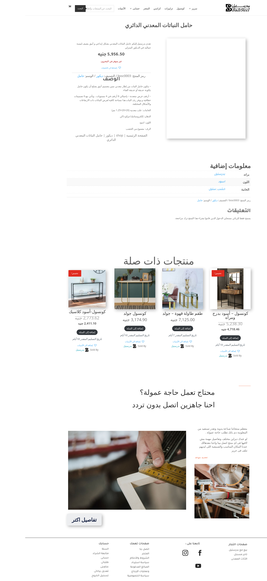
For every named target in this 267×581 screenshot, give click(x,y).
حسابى (110, 9)
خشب (196, 189)
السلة (80, 549)
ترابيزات (143, 9)
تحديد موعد (176, 457)
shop (94, 135)
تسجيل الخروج (74, 576)
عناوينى (79, 567)
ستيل (187, 189)
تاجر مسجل (215, 554)
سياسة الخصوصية (113, 576)
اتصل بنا (119, 549)
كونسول (155, 9)
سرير (169, 9)
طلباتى (79, 562)
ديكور (84, 135)
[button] (86, 68)
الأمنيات (96, 9)
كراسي (132, 9)
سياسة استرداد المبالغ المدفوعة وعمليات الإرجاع (114, 567)
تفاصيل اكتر (59, 519)
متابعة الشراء (75, 553)
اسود (196, 181)
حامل (174, 200)
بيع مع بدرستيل (213, 550)
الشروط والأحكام (114, 558)
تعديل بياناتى (76, 571)
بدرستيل (194, 174)
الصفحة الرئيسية (111, 135)
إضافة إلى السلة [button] (205, 338)
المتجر (121, 9)
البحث (55, 8)
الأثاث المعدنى (214, 559)
